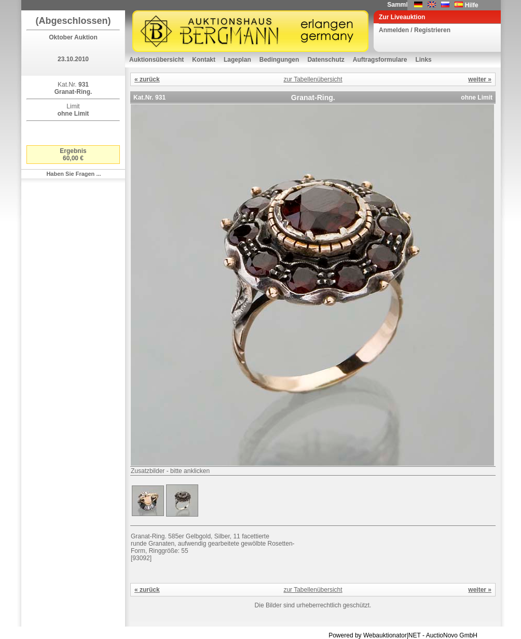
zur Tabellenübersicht (312, 79)
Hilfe (471, 5)
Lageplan (237, 59)
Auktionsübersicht (156, 59)
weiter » (479, 79)
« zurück (147, 79)
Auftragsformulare (380, 59)
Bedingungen (279, 59)
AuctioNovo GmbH (451, 635)
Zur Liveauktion (402, 17)
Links (423, 59)
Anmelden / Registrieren (414, 30)
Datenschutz (325, 59)
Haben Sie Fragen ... (73, 174)
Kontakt (203, 59)
